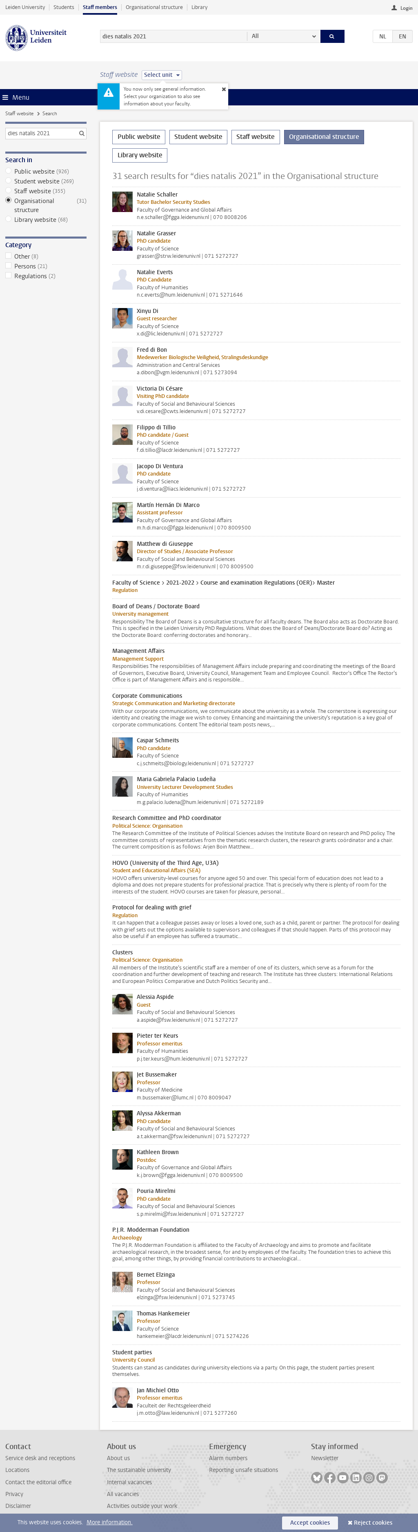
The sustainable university (139, 1470)
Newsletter (324, 1458)
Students (63, 7)
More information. (110, 1522)
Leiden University (25, 7)
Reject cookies (373, 1523)
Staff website (19, 113)
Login (406, 8)
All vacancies (123, 1494)
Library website (46, 219)
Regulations (46, 276)
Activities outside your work (142, 1506)
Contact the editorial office (38, 1482)
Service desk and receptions (40, 1458)
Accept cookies (310, 1523)
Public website (46, 171)
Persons (46, 266)
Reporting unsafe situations (243, 1470)
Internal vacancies (129, 1482)
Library (199, 7)
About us (118, 1458)
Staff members (100, 7)
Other (46, 256)
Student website (46, 181)
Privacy (14, 1494)
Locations (17, 1470)
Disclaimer (18, 1506)
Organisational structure (154, 7)
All (255, 36)
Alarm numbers (228, 1458)
